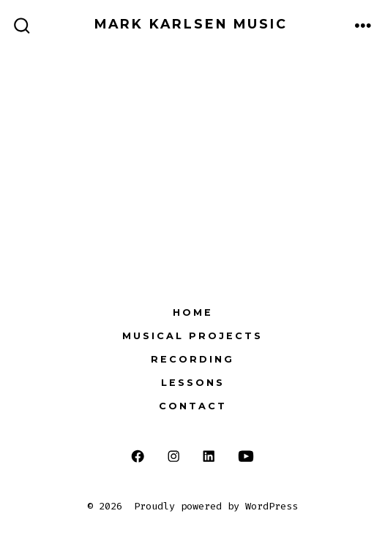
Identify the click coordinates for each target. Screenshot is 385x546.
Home (193, 312)
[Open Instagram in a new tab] (173, 456)
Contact (193, 406)
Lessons (193, 382)
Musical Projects (192, 335)
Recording (192, 359)
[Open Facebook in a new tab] (138, 456)
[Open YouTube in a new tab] (246, 456)
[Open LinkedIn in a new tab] (209, 456)
